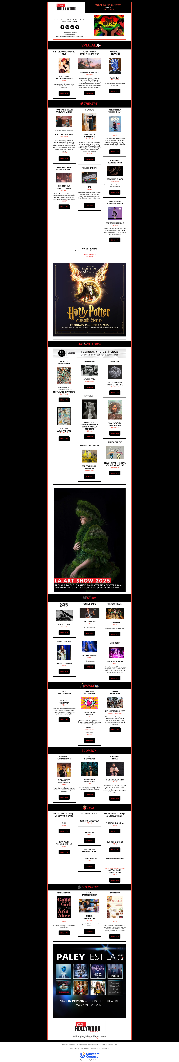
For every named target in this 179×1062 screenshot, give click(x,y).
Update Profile (84, 1048)
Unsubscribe (73, 1048)
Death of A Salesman (89, 254)
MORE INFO (64, 93)
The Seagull (89, 256)
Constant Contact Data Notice (100, 1048)
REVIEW (64, 153)
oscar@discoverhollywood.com (94, 1038)
